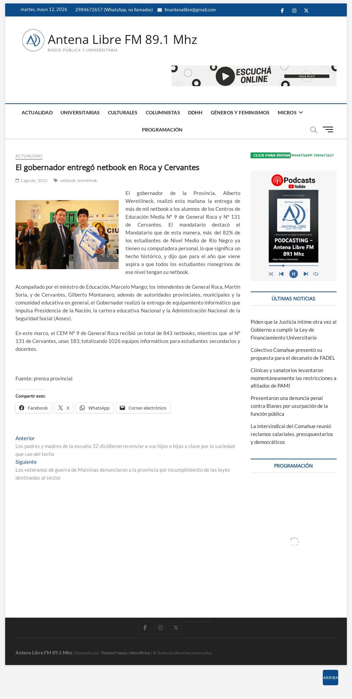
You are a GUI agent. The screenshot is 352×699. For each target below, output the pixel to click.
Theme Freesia (114, 652)
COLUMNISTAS (163, 112)
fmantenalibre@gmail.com (186, 9)
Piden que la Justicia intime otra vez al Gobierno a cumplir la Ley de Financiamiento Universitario (294, 330)
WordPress (140, 652)
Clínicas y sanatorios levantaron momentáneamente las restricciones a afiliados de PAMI (294, 378)
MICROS (287, 112)
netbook (68, 180)
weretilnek (87, 180)
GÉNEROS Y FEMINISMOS (240, 112)
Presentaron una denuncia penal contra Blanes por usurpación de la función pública (289, 406)
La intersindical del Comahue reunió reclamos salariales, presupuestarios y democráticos (292, 434)
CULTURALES (123, 112)
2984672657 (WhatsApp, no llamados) (113, 9)
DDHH (195, 112)
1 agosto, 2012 (31, 180)
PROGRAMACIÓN (162, 130)
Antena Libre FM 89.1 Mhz (122, 39)
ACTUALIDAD (37, 112)
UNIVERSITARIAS (80, 112)
